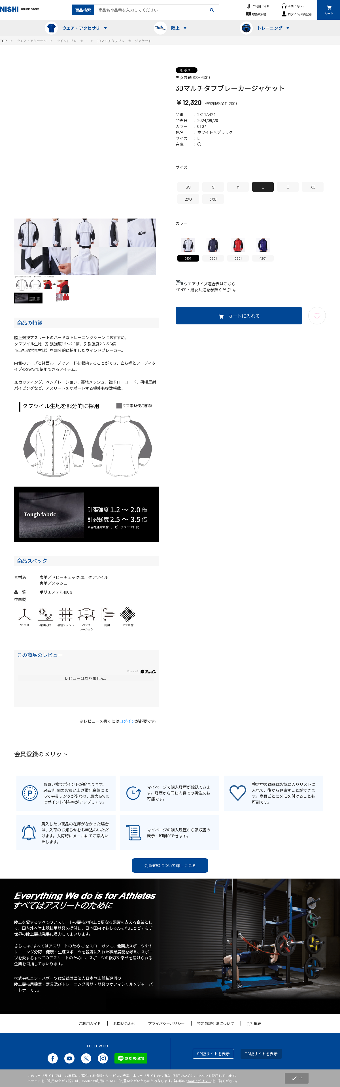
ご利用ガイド (260, 6)
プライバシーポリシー (166, 1023)
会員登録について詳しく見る (170, 865)
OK (297, 1078)
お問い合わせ (296, 6)
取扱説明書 (259, 14)
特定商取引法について (215, 1023)
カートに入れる (244, 315)
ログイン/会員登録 (300, 14)
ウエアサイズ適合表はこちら (209, 283)
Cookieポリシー (199, 1081)
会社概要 (253, 1023)
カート (328, 13)
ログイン (127, 721)
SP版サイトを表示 (213, 1053)
